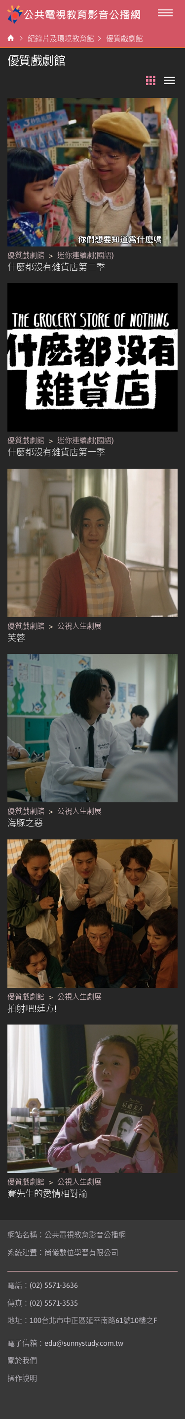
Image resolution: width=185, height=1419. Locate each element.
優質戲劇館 (124, 38)
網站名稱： (66, 1234)
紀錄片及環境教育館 (61, 38)
